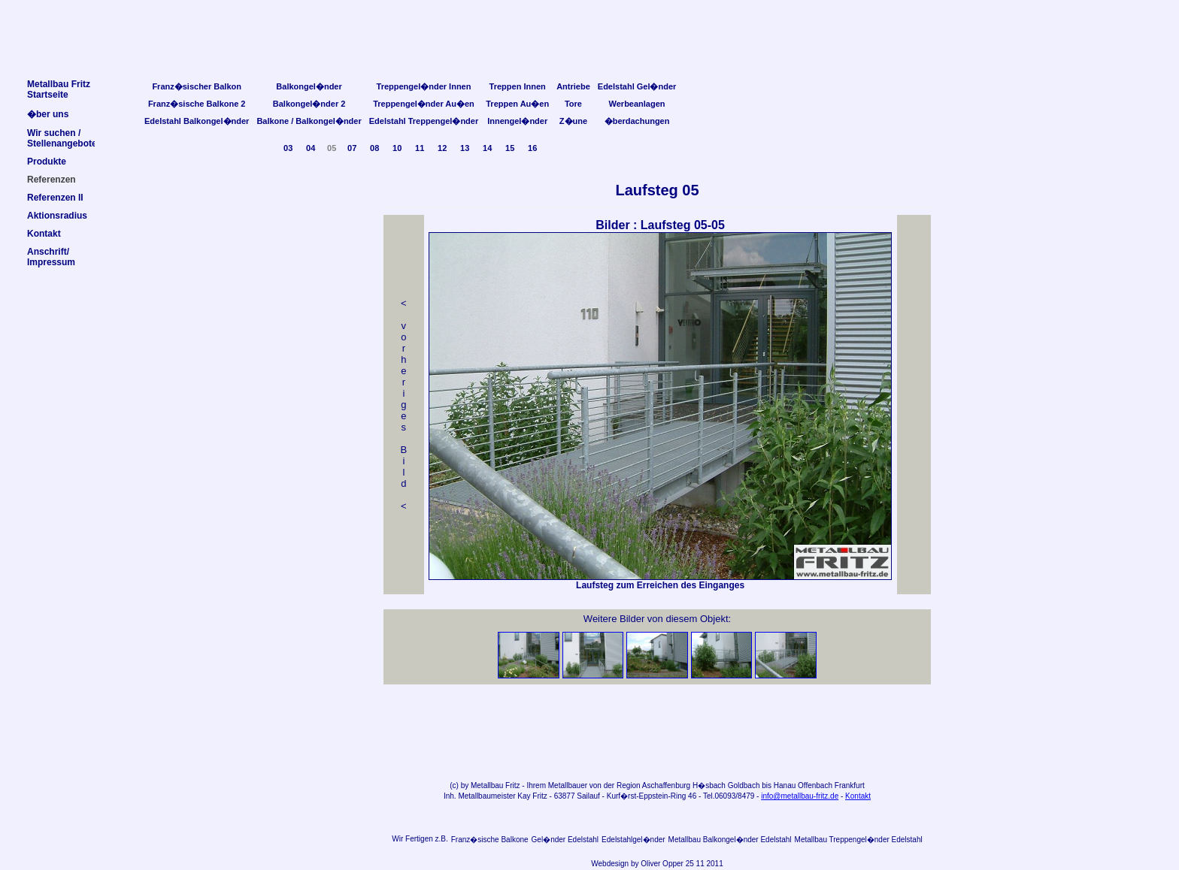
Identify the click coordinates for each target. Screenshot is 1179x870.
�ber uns (47, 114)
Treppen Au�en (517, 103)
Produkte (46, 161)
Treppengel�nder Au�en (423, 103)
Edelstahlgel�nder (633, 839)
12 (442, 148)
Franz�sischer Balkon (196, 86)
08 (374, 148)
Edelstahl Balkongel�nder (196, 120)
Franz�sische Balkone (490, 839)
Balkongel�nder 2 (309, 103)
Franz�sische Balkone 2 (197, 103)
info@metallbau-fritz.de (799, 796)
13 (464, 148)
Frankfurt (850, 785)
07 (351, 148)
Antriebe (573, 86)
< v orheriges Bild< (404, 405)
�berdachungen (637, 120)
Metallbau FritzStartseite (58, 89)
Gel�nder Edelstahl (565, 839)
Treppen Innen (517, 86)
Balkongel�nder (308, 86)
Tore (573, 103)
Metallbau (487, 785)
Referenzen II (55, 197)
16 (532, 148)
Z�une (573, 120)
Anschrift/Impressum (51, 256)
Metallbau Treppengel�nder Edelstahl (859, 839)
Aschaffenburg (666, 785)
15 (509, 148)
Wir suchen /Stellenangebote (62, 138)
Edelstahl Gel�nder (637, 86)
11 (419, 148)
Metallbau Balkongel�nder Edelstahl (730, 839)
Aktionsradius (57, 215)
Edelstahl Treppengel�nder (423, 120)
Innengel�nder (517, 120)
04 (310, 148)
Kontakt (858, 796)
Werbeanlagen (637, 103)
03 (287, 148)
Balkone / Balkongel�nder (308, 120)
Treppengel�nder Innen (424, 86)
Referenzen (51, 179)
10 (397, 148)
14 (487, 148)
